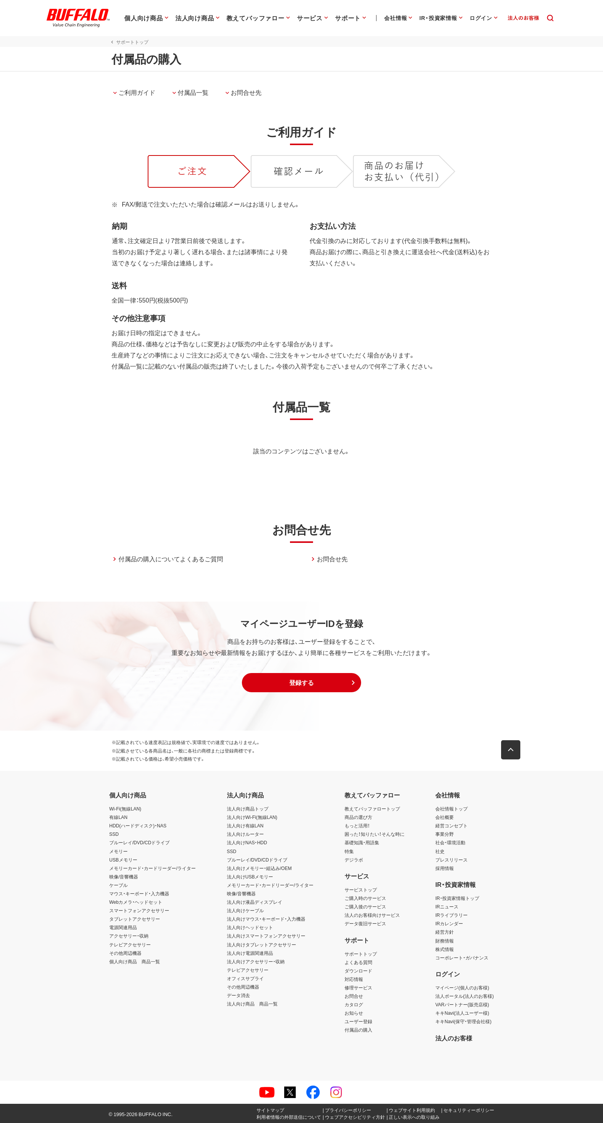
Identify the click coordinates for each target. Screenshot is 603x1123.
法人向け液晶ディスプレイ (254, 901)
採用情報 (444, 868)
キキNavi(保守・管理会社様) (463, 1021)
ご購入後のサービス (365, 906)
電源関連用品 (123, 927)
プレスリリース (451, 859)
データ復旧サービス (365, 923)
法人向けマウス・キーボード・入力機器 (266, 918)
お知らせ (354, 1012)
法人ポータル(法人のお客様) (464, 995)
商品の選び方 (358, 817)
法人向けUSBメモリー (250, 876)
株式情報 (444, 949)
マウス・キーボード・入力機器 (139, 893)
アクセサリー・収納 (128, 935)
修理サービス (358, 987)
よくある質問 (358, 962)
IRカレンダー (449, 923)
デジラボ (354, 859)
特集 (349, 851)
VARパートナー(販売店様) (462, 1004)
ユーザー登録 (358, 1021)
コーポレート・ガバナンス (461, 957)
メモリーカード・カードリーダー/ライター (152, 868)
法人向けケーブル (245, 910)
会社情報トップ (451, 808)
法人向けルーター (245, 833)
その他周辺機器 (125, 952)
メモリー (118, 851)
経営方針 (444, 931)
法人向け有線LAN (245, 825)
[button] (301, 682)
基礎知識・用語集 (362, 842)
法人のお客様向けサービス (372, 914)
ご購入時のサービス (365, 898)
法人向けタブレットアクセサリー (261, 944)
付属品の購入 (358, 1029)
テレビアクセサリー (130, 944)
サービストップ (361, 889)
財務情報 (444, 940)
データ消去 (238, 995)
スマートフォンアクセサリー (139, 910)
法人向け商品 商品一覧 (252, 1003)
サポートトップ (361, 953)
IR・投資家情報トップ (457, 898)
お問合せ (354, 995)
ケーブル (118, 885)
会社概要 (444, 817)
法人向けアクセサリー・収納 (256, 961)
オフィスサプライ (245, 978)
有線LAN (118, 817)
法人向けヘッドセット (250, 927)
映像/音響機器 (123, 876)
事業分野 (444, 833)
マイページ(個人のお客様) (462, 987)
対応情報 (354, 979)
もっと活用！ (357, 825)
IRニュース (446, 906)
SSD (114, 833)
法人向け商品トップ (247, 808)
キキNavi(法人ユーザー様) (462, 1012)
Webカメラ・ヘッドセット (135, 901)
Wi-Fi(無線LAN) (125, 808)
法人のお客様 (453, 1037)
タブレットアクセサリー (134, 918)
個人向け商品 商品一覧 (134, 961)
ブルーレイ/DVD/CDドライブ (139, 842)
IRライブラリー (451, 914)
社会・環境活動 (450, 842)
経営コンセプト (451, 825)
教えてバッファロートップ (372, 808)
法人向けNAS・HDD (247, 842)
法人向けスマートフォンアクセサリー (266, 935)
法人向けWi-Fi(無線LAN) (252, 817)
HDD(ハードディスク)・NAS (138, 825)
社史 (440, 851)
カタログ (354, 1004)
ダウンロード (358, 970)
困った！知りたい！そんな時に (375, 833)
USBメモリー (123, 859)
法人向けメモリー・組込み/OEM (259, 868)
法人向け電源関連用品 (250, 952)
